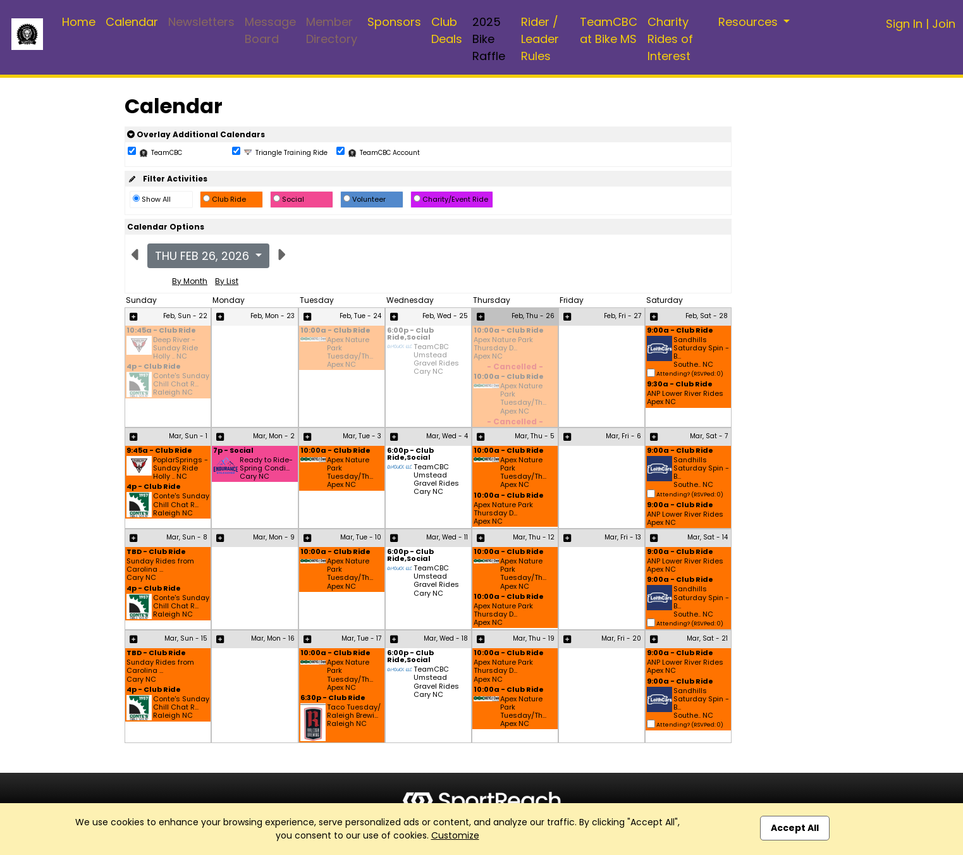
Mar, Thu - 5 (535, 436)
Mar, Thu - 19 (534, 638)
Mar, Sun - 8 (186, 537)
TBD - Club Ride (156, 552)
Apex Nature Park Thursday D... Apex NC (503, 348)
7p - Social (233, 451)
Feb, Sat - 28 (706, 316)
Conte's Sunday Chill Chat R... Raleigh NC (181, 384)
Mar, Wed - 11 (447, 537)
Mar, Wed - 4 (447, 436)
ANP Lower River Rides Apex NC (685, 398)
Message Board (270, 30)
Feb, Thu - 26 (533, 316)
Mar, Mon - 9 (274, 537)
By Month (189, 281)
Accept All (795, 827)
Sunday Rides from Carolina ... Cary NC (160, 569)
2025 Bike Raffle (488, 39)
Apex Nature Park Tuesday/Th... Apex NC (350, 352)
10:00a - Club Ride (335, 331)
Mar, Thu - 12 (534, 537)
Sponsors (394, 22)
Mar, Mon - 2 (274, 436)
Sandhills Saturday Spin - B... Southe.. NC (701, 352)
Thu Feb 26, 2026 (203, 256)
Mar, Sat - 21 (707, 638)
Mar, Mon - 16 (273, 638)
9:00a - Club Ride (680, 331)
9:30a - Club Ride (680, 385)
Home (78, 22)
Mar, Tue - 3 (362, 436)
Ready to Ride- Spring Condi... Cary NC (266, 468)
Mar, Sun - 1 (188, 436)
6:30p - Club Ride (332, 698)
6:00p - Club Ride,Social (410, 334)
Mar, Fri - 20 (621, 638)
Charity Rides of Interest (670, 39)
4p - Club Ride (153, 367)
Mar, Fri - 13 (622, 537)
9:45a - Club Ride (159, 451)
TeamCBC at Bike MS (608, 30)
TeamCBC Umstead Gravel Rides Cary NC (436, 359)
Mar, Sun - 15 (185, 638)
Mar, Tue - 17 (361, 638)
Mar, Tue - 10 (360, 537)
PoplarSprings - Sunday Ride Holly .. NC (180, 468)
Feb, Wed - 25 (445, 316)
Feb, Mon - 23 (272, 316)
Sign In (904, 24)
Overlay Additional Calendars (196, 134)
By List (226, 281)
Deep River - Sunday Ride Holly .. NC (175, 348)
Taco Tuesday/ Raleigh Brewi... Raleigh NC (354, 716)
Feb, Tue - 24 (360, 316)
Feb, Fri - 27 (622, 316)
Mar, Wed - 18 (446, 638)
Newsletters (201, 22)
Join (943, 24)
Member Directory (331, 30)
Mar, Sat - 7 (709, 436)
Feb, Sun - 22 (185, 316)
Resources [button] (749, 22)
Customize (455, 835)
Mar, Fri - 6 (623, 436)
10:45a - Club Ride (161, 331)
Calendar (132, 22)
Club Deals (446, 30)
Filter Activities (167, 178)
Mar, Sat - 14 (707, 537)
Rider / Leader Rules (540, 39)
